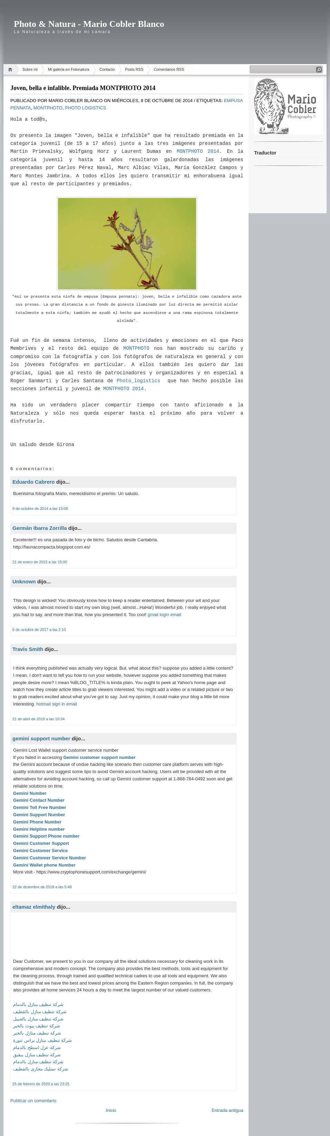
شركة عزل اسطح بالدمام (37, 1047)
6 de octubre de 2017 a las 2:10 (39, 630)
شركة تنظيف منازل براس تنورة (42, 1040)
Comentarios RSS (169, 69)
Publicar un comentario (33, 1100)
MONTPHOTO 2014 (198, 151)
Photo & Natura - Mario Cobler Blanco (89, 24)
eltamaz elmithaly (33, 907)
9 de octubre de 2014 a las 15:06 (40, 508)
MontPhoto (47, 107)
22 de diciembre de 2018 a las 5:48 (42, 887)
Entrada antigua (227, 1110)
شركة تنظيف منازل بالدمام (38, 1004)
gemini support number (41, 738)
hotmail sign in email (56, 704)
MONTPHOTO (136, 348)
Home (11, 69)
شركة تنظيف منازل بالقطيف (40, 1011)
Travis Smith (27, 649)
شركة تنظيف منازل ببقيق (37, 1054)
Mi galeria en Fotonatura (68, 69)
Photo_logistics (138, 381)
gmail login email (164, 614)
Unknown (24, 581)
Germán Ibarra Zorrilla (39, 528)
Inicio (111, 1110)
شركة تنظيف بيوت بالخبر (36, 1025)
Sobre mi (30, 69)
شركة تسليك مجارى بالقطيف (40, 1068)
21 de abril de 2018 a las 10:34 (38, 719)
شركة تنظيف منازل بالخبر (37, 1033)
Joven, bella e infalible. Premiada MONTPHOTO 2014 (82, 88)
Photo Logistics (85, 107)
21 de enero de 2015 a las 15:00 (39, 562)
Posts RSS (134, 69)
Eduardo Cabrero (33, 482)
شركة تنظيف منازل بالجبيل (38, 1018)
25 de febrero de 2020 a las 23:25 (40, 1084)
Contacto (107, 69)
